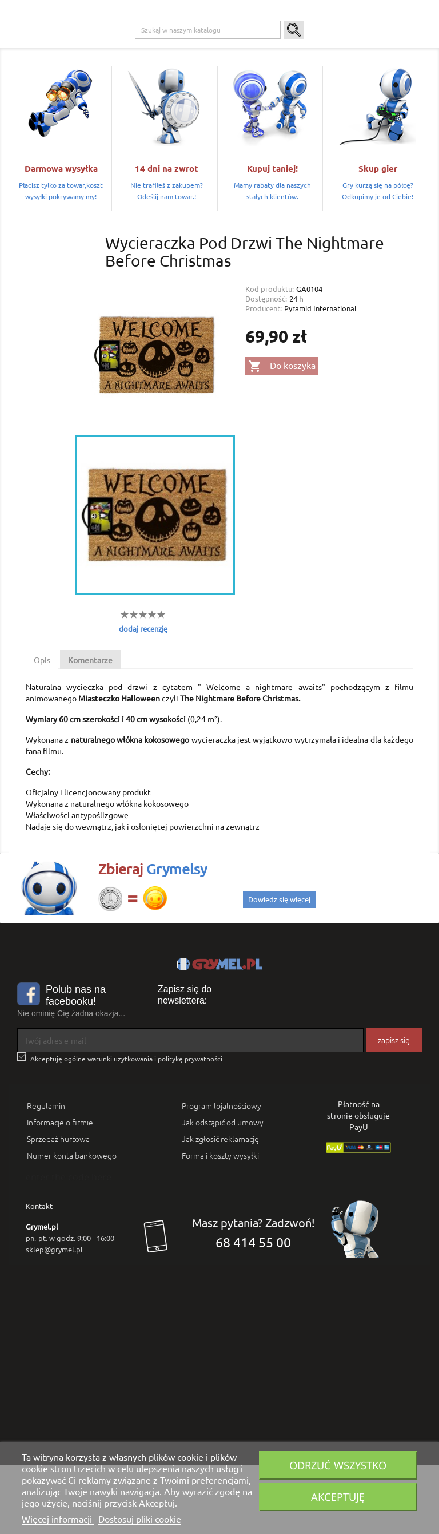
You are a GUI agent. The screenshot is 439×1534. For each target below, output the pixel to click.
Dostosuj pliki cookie (139, 1518)
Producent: (263, 376)
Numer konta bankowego (72, 1224)
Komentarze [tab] (90, 728)
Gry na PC (93, 46)
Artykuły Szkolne (362, 46)
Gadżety (310, 46)
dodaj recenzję (143, 696)
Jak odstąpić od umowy (223, 1190)
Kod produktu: (269, 356)
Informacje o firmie (60, 1190)
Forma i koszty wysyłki (220, 1224)
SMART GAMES (101, 69)
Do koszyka (282, 435)
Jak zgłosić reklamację (220, 1207)
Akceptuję (338, 1496)
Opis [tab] (42, 728)
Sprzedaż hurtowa (58, 1207)
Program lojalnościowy (221, 1174)
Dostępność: (266, 366)
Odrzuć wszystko (337, 1465)
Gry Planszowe (262, 46)
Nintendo (212, 46)
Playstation (139, 46)
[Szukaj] (208, 98)
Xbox (177, 46)
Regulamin (46, 1174)
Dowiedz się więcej (279, 968)
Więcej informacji (58, 1518)
